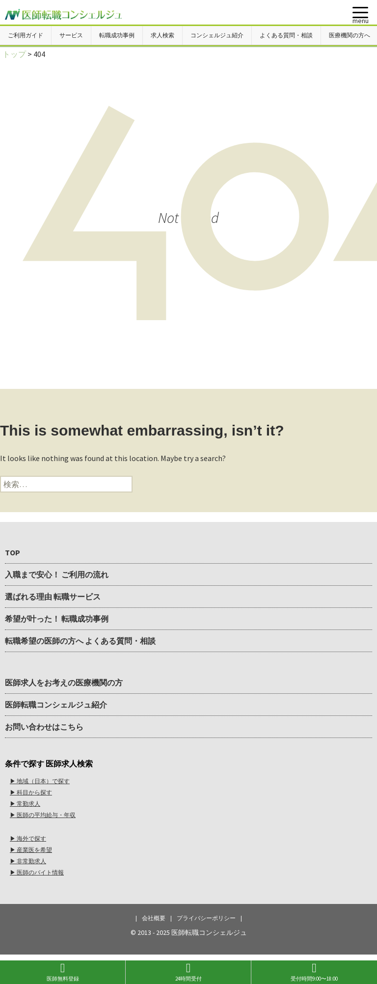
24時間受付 (188, 972)
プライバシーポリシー (206, 918)
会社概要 (153, 918)
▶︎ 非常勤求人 (28, 861)
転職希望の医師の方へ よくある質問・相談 (80, 641)
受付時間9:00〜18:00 (314, 972)
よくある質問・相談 (286, 35)
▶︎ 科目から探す (31, 792)
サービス (71, 35)
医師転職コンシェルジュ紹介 (56, 705)
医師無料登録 (63, 972)
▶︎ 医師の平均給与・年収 (43, 815)
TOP (12, 552)
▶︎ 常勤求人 (25, 803)
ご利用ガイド (25, 35)
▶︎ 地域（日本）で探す (40, 781)
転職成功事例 (117, 35)
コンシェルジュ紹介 (216, 35)
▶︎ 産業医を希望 (31, 849)
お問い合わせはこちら (44, 727)
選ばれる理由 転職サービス (53, 596)
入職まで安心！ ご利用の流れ (56, 574)
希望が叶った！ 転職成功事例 (56, 619)
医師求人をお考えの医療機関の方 (64, 682)
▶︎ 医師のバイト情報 (37, 872)
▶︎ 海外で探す (28, 838)
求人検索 (162, 35)
